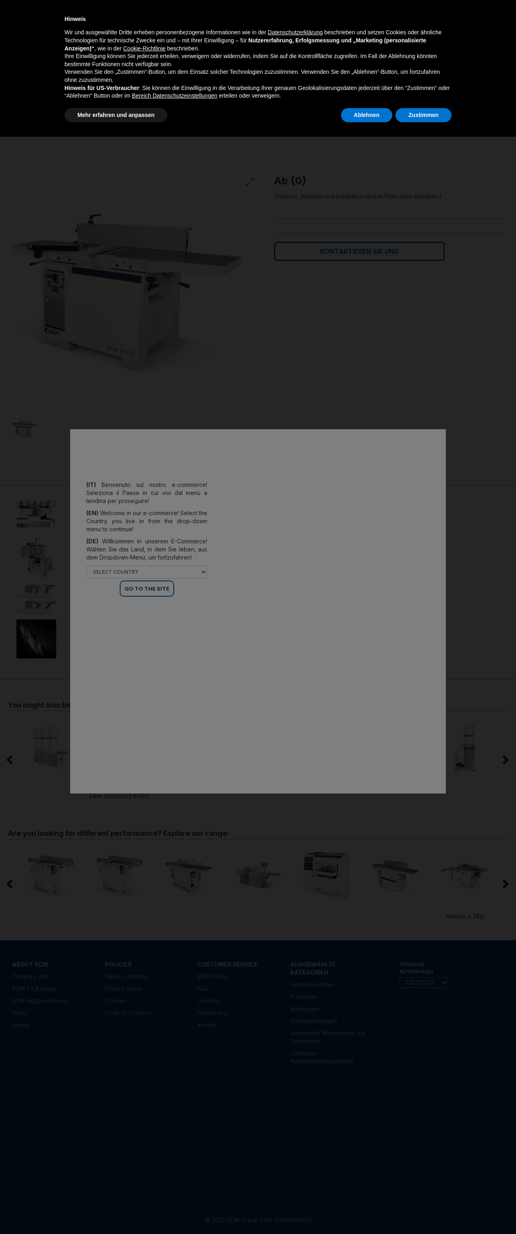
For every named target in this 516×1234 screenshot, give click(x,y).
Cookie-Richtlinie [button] (144, 48)
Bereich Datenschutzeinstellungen (174, 95)
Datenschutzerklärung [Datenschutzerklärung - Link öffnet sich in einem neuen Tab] (295, 32)
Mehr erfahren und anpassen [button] (115, 115)
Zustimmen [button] (423, 115)
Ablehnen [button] (367, 115)
